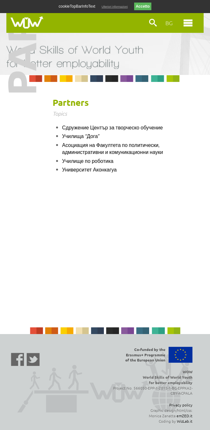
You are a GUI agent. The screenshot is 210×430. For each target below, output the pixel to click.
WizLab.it (184, 421)
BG (169, 22)
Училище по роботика (87, 160)
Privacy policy (180, 404)
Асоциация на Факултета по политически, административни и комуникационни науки (112, 148)
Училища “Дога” (81, 135)
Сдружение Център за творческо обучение (112, 127)
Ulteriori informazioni (115, 6)
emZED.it (184, 415)
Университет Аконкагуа (89, 169)
